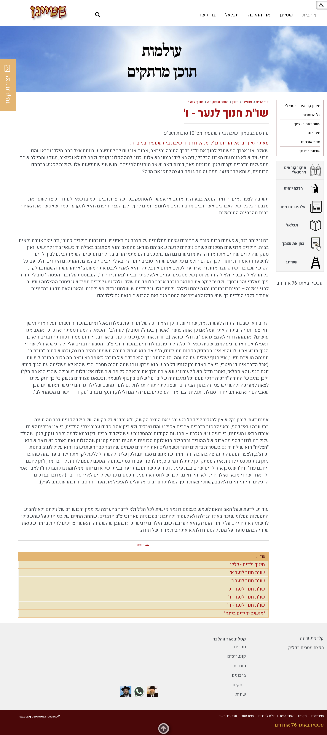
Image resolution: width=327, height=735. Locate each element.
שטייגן (286, 14)
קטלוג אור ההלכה (229, 639)
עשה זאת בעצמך (307, 124)
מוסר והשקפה (217, 102)
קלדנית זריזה (312, 638)
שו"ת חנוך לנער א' (247, 572)
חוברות (239, 666)
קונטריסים (236, 656)
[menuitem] (311, 15)
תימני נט (314, 133)
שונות (240, 694)
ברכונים (239, 675)
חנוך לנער (195, 102)
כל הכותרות (311, 115)
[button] (97, 14)
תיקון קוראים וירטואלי (302, 106)
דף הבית (310, 14)
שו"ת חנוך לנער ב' (247, 580)
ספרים (240, 647)
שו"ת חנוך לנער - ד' (246, 597)
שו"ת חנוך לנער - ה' (246, 605)
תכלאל (232, 14)
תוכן (235, 102)
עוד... (260, 556)
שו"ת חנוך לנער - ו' (226, 113)
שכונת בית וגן (310, 151)
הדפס (140, 544)
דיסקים (239, 685)
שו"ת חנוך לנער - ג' (246, 589)
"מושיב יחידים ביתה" (244, 613)
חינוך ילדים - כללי (247, 564)
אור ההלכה (259, 14)
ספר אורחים (310, 142)
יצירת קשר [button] (7, 85)
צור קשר (207, 14)
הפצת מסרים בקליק (306, 648)
